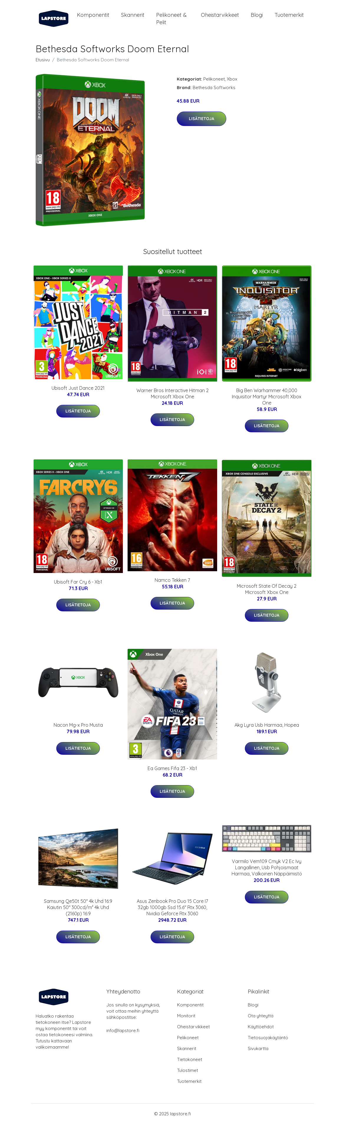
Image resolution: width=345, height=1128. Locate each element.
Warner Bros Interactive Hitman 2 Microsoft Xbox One (172, 398)
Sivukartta (258, 1052)
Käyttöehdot (261, 1031)
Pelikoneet (214, 83)
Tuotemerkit (289, 17)
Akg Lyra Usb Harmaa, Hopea (267, 729)
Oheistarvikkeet (220, 17)
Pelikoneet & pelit (171, 21)
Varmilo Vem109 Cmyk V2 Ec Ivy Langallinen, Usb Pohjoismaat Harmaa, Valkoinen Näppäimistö (267, 871)
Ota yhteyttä (260, 1020)
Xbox (232, 83)
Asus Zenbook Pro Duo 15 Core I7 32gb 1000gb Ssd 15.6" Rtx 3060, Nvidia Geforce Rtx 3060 (172, 911)
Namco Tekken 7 (172, 584)
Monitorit (186, 1020)
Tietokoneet (189, 1063)
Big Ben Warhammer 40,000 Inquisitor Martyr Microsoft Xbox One (266, 401)
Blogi (257, 17)
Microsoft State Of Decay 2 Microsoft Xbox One (266, 593)
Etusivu (43, 64)
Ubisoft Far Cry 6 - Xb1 (78, 586)
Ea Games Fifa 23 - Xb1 (172, 772)
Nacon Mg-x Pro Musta (78, 729)
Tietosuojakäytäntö (268, 1041)
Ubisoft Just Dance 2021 (78, 392)
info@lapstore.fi (122, 1034)
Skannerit (132, 17)
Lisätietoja (201, 122)
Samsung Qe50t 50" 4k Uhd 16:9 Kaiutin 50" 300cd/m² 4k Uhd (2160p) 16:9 (78, 911)
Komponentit (93, 17)
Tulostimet (187, 1074)
